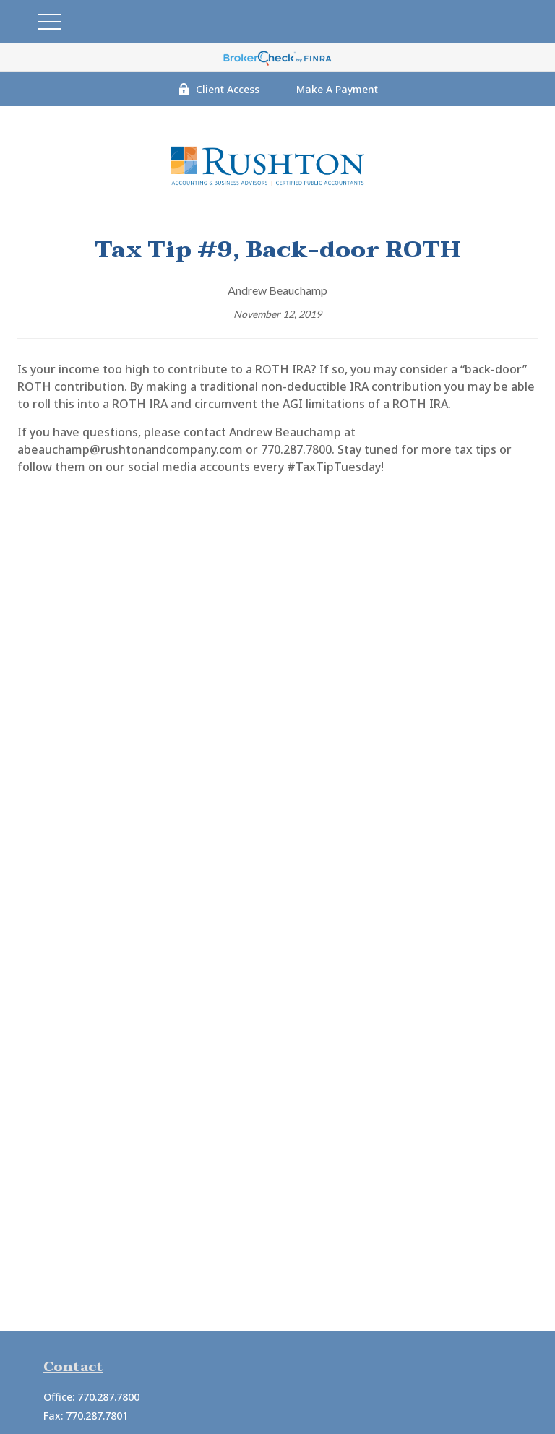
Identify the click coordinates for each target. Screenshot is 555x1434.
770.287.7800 (108, 1397)
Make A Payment (337, 89)
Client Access (218, 89)
